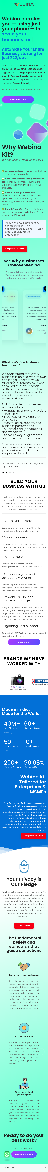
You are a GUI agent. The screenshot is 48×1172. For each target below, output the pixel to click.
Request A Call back (24, 1160)
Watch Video (24, 921)
